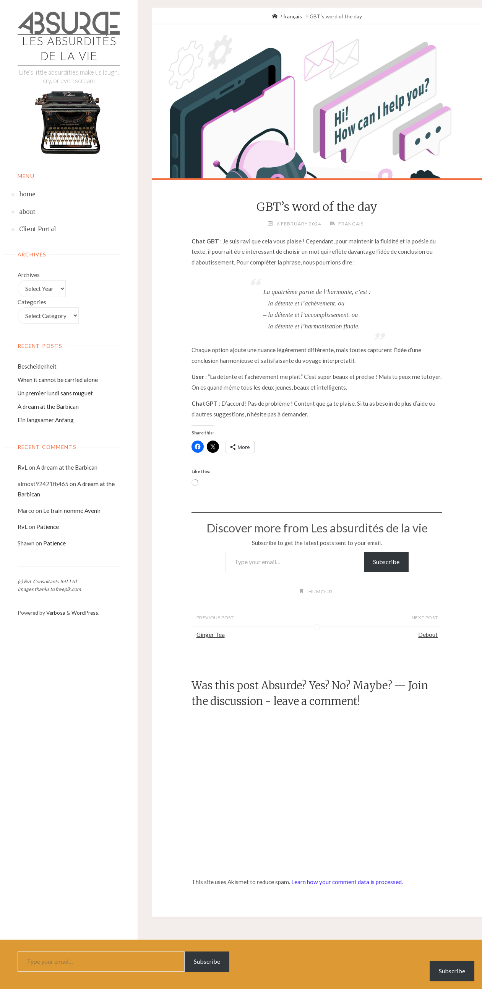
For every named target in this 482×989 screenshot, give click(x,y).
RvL (23, 467)
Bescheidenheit (37, 366)
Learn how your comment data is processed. (347, 881)
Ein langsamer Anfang (46, 419)
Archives (29, 274)
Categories (32, 302)
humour (320, 591)
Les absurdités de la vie (69, 50)
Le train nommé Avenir (72, 510)
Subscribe (386, 561)
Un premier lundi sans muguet (55, 393)
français (293, 16)
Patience (47, 526)
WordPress (84, 612)
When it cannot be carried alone (58, 379)
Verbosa (55, 612)
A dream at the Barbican (48, 406)
